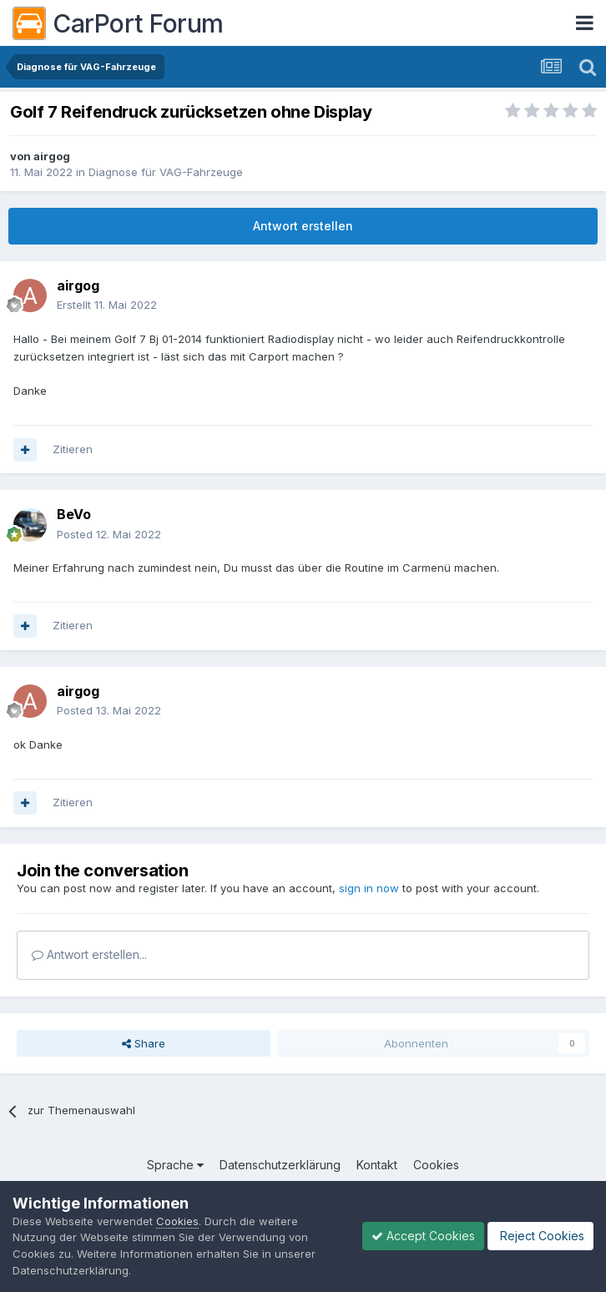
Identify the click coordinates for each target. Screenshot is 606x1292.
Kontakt (376, 1165)
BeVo (74, 514)
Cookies (436, 1165)
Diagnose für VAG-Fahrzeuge (165, 172)
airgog (51, 156)
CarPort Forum (118, 23)
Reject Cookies (540, 1236)
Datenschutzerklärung (280, 1165)
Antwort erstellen (303, 226)
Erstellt (107, 304)
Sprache (175, 1165)
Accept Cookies (423, 1236)
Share (143, 1043)
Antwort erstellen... (89, 954)
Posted (109, 534)
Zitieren (73, 449)
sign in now (369, 888)
